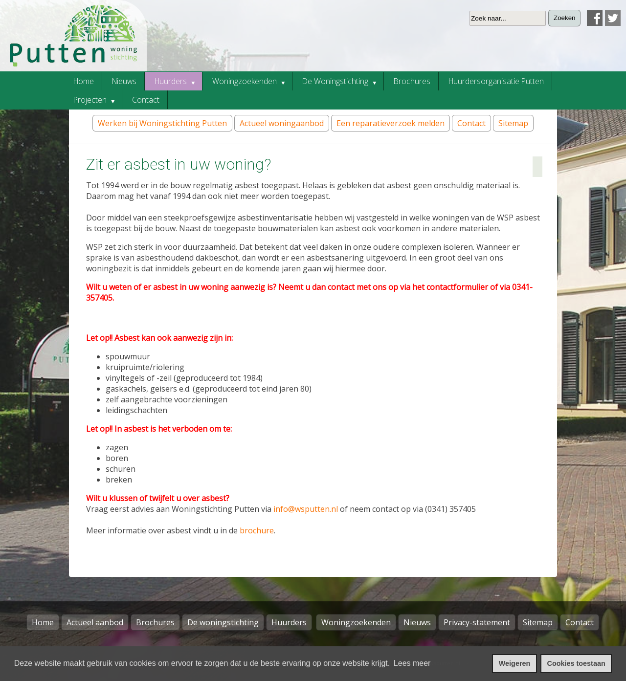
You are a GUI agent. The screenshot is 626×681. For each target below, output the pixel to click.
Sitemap (513, 123)
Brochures (155, 622)
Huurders (289, 622)
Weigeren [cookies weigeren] (515, 663)
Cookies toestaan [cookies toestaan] (576, 663)
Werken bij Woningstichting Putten (162, 123)
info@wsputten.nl (305, 509)
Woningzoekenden (356, 622)
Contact (471, 123)
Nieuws (417, 622)
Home (43, 622)
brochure (257, 530)
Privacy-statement (477, 622)
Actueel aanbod (95, 622)
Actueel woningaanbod (282, 123)
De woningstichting (223, 622)
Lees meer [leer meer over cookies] (412, 663)
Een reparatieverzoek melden (390, 123)
